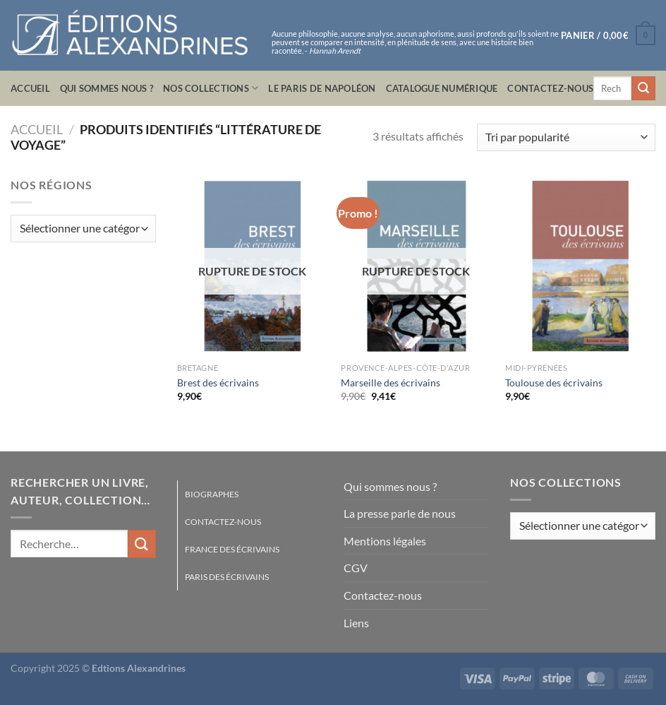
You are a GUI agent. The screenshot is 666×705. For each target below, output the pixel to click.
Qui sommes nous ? (106, 88)
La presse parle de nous (400, 513)
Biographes (211, 494)
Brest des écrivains (218, 383)
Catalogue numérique (442, 88)
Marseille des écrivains (390, 383)
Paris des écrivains (227, 576)
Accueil (30, 88)
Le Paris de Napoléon (321, 88)
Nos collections (210, 88)
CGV (356, 567)
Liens (356, 622)
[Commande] (566, 137)
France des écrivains (232, 549)
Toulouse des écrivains (554, 383)
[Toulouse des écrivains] (580, 266)
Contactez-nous (550, 88)
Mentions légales (385, 540)
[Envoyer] (643, 88)
